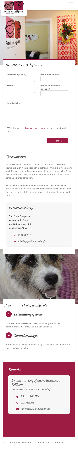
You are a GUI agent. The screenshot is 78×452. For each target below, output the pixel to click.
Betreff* (21, 87)
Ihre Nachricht (37, 105)
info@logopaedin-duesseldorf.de (32, 241)
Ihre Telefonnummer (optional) (54, 89)
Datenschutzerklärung (35, 128)
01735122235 (24, 235)
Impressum (43, 442)
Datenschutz (59, 442)
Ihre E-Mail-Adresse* (54, 76)
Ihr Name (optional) (21, 76)
